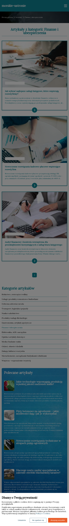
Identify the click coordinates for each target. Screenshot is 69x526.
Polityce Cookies (43, 513)
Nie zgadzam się (38, 520)
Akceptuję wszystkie (58, 520)
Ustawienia (22, 520)
